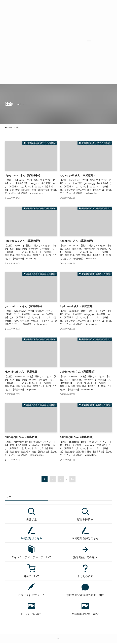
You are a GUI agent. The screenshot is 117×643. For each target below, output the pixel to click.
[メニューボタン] (89, 42)
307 (72, 479)
